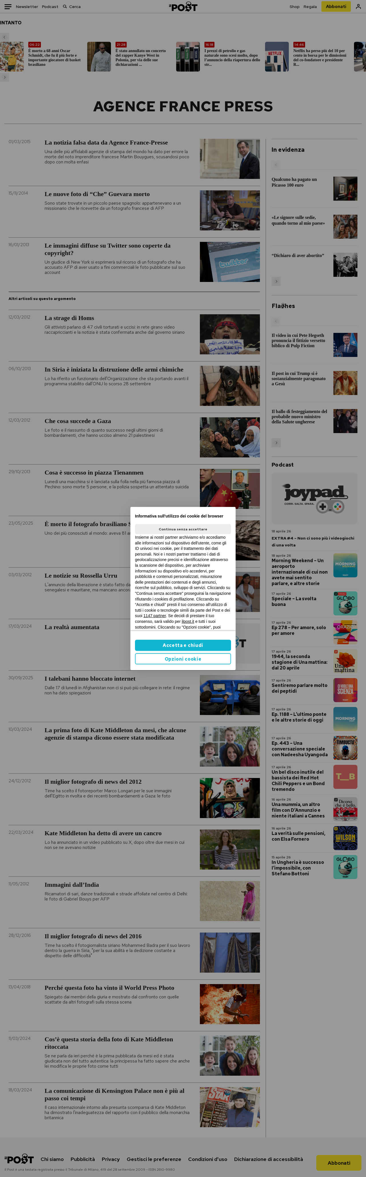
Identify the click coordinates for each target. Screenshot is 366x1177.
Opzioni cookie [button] (183, 659)
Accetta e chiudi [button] (183, 645)
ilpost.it (188, 621)
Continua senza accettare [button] (183, 529)
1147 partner (155, 615)
